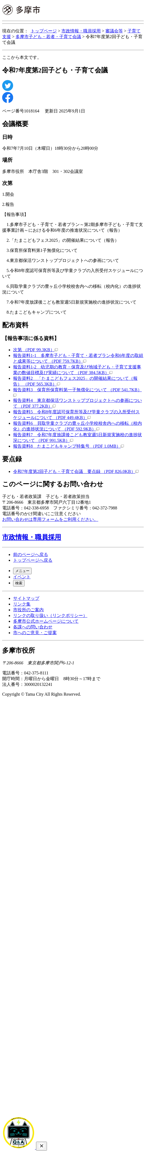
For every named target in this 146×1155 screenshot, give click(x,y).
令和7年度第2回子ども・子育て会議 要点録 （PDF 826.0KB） (76, 471)
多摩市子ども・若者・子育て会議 (48, 36)
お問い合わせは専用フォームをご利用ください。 (50, 519)
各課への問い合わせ (32, 627)
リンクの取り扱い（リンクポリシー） (50, 615)
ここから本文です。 (21, 57)
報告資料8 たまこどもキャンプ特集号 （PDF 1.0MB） (68, 446)
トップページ (44, 31)
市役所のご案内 (28, 609)
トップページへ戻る (32, 560)
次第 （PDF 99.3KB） (35, 349)
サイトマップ (26, 598)
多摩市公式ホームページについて (46, 621)
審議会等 (114, 31)
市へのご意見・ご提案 (35, 632)
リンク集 (22, 604)
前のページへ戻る (30, 554)
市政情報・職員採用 (81, 31)
